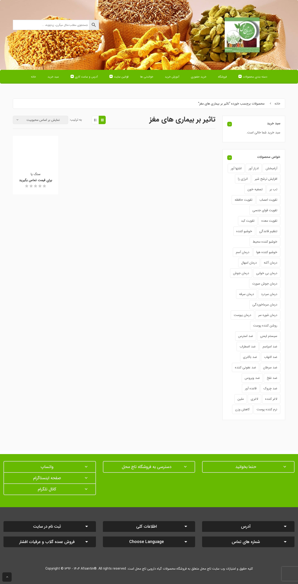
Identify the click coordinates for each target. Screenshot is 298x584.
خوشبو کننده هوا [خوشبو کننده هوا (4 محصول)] (266, 252)
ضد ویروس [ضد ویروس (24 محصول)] (252, 377)
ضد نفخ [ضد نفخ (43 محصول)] (272, 377)
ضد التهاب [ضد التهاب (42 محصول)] (270, 357)
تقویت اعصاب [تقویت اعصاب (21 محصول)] (268, 199)
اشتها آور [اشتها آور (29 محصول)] (236, 168)
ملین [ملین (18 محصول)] (240, 398)
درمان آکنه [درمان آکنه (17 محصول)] (270, 262)
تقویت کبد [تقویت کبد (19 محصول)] (247, 220)
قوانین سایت (121, 77)
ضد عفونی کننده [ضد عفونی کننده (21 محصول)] (245, 367)
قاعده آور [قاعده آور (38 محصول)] (251, 388)
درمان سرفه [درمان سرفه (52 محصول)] (246, 294)
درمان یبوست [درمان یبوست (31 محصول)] (242, 315)
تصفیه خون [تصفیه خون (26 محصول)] (255, 189)
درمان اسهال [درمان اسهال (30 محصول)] (249, 262)
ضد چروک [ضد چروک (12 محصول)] (270, 388)
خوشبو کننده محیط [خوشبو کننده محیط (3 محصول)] (265, 241)
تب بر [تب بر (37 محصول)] (273, 189)
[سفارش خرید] (40, 120)
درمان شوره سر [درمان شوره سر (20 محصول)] (267, 315)
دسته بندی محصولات (255, 77)
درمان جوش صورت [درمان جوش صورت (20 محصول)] (264, 283)
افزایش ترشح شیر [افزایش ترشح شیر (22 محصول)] (266, 178)
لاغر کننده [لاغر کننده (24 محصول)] (271, 398)
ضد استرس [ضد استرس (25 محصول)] (245, 336)
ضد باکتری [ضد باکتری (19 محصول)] (250, 357)
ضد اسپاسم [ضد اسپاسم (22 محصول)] (270, 346)
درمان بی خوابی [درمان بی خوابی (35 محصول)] (266, 273)
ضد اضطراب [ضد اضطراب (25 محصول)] (248, 346)
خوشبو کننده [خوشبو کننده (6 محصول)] (244, 231)
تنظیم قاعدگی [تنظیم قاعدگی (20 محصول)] (268, 231)
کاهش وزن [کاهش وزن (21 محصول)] (242, 409)
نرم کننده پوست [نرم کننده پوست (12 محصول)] (267, 409)
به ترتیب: (75, 119)
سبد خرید (53, 77)
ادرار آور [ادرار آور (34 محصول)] (254, 168)
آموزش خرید (172, 77)
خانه (33, 77)
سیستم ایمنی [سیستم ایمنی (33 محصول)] (268, 336)
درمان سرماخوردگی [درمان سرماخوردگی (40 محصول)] (264, 304)
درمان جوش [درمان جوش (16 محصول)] (241, 273)
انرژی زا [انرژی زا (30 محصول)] (243, 178)
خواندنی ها (146, 77)
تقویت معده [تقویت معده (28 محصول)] (269, 220)
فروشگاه (222, 77)
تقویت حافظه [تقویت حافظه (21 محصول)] (243, 199)
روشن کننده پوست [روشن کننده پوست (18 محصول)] (265, 325)
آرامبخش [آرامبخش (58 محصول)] (271, 168)
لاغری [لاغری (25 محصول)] (254, 398)
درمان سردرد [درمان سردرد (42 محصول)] (269, 294)
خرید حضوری (198, 77)
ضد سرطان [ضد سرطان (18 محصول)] (270, 367)
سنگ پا (36, 174)
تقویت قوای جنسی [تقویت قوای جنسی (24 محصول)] (264, 210)
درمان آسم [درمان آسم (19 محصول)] (242, 252)
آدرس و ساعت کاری (86, 77)
